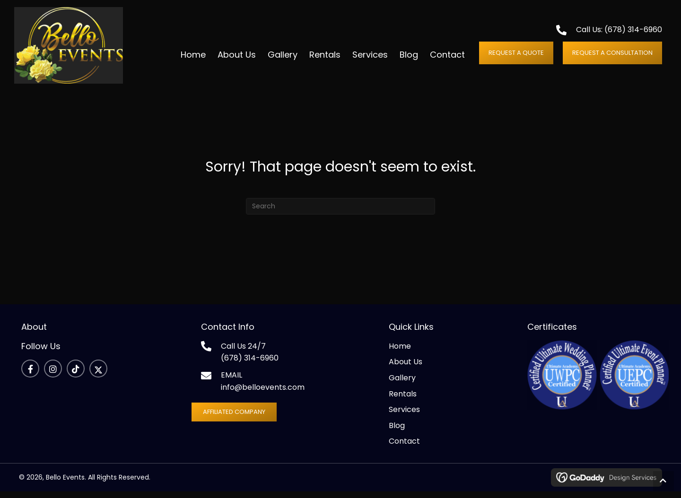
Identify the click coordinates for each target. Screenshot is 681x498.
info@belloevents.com (263, 393)
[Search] (340, 213)
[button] (516, 56)
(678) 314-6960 (633, 33)
